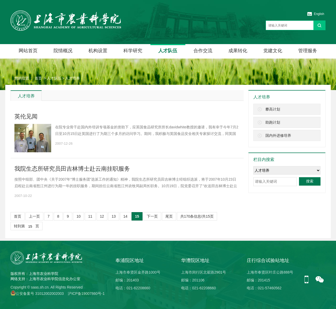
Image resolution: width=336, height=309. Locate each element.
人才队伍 (167, 50)
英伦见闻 (26, 116)
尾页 (169, 216)
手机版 (308, 280)
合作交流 (202, 50)
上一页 (34, 216)
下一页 (152, 216)
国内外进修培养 (278, 135)
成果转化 (237, 50)
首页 (38, 78)
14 (125, 216)
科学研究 (132, 50)
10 (78, 216)
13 (114, 216)
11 (90, 216)
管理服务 (307, 50)
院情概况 (63, 50)
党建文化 (272, 50)
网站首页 (28, 50)
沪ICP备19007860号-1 (86, 293)
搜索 (309, 181)
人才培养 (72, 78)
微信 (319, 280)
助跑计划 (272, 122)
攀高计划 (272, 109)
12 (102, 216)
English (319, 14)
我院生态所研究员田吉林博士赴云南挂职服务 (72, 168)
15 (137, 216)
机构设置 (97, 50)
